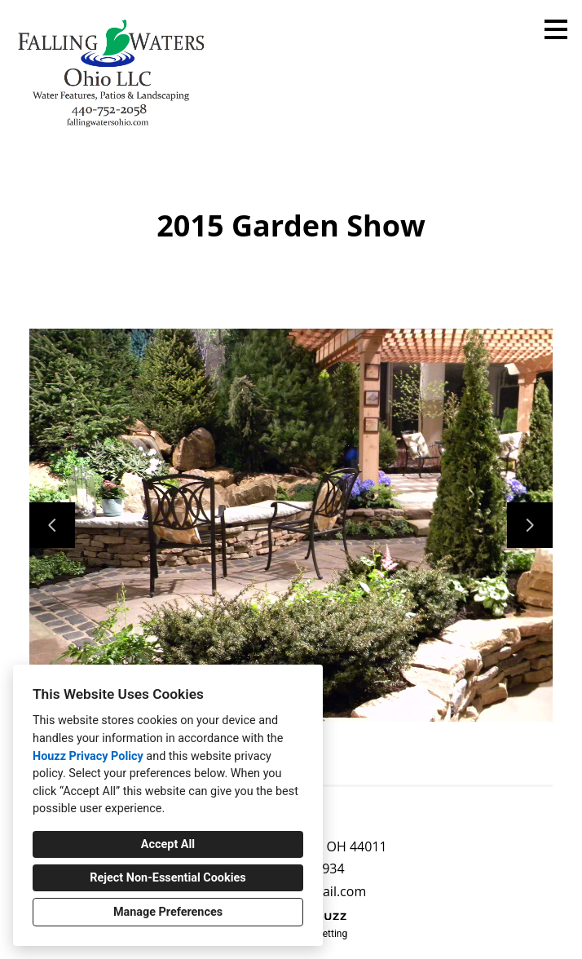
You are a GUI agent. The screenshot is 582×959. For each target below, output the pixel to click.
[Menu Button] (556, 29)
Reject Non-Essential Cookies (167, 878)
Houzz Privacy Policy (88, 756)
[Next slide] (530, 525)
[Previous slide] (52, 525)
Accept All (168, 844)
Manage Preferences (168, 912)
